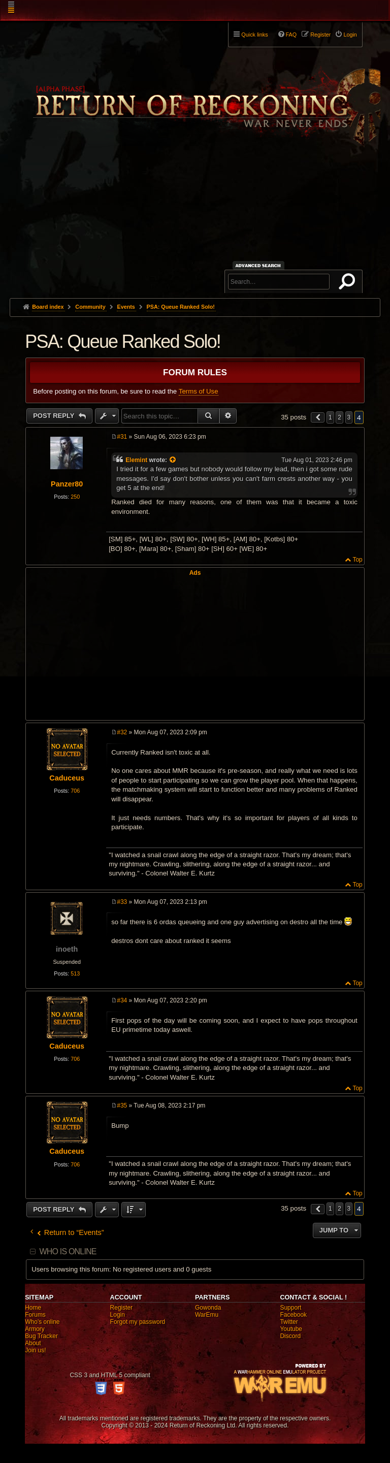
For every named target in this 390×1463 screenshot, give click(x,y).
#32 (122, 732)
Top (357, 559)
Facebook (293, 1314)
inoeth (67, 949)
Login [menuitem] (349, 34)
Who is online (67, 1251)
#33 (122, 901)
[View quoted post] (173, 460)
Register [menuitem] (320, 34)
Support (290, 1307)
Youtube (291, 1328)
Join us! (35, 1350)
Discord (290, 1336)
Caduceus (66, 778)
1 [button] (330, 417)
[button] (318, 417)
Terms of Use (198, 391)
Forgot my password (138, 1321)
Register (121, 1307)
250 (75, 497)
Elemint (136, 460)
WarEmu (206, 1314)
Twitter (289, 1321)
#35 (122, 1105)
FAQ (291, 34)
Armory (35, 1328)
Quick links (254, 34)
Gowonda (208, 1307)
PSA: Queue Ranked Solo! (181, 307)
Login (117, 1314)
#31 (122, 436)
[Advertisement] (195, 222)
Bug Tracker (41, 1336)
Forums (35, 1314)
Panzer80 (67, 484)
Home (33, 1307)
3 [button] (349, 417)
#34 (122, 1000)
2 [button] (339, 417)
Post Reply (54, 415)
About (33, 1343)
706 (75, 791)
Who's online (42, 1321)
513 (75, 973)
